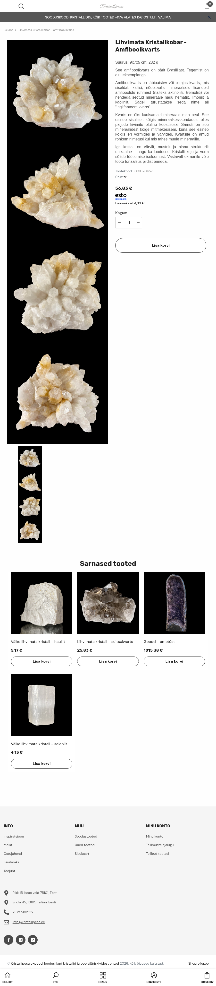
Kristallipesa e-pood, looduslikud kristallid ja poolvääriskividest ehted (65, 963)
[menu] (7, 5)
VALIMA (164, 17)
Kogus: (121, 212)
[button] (55, 978)
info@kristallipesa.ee (29, 922)
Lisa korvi (161, 245)
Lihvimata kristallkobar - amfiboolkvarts (46, 30)
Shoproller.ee (198, 963)
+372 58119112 (23, 912)
